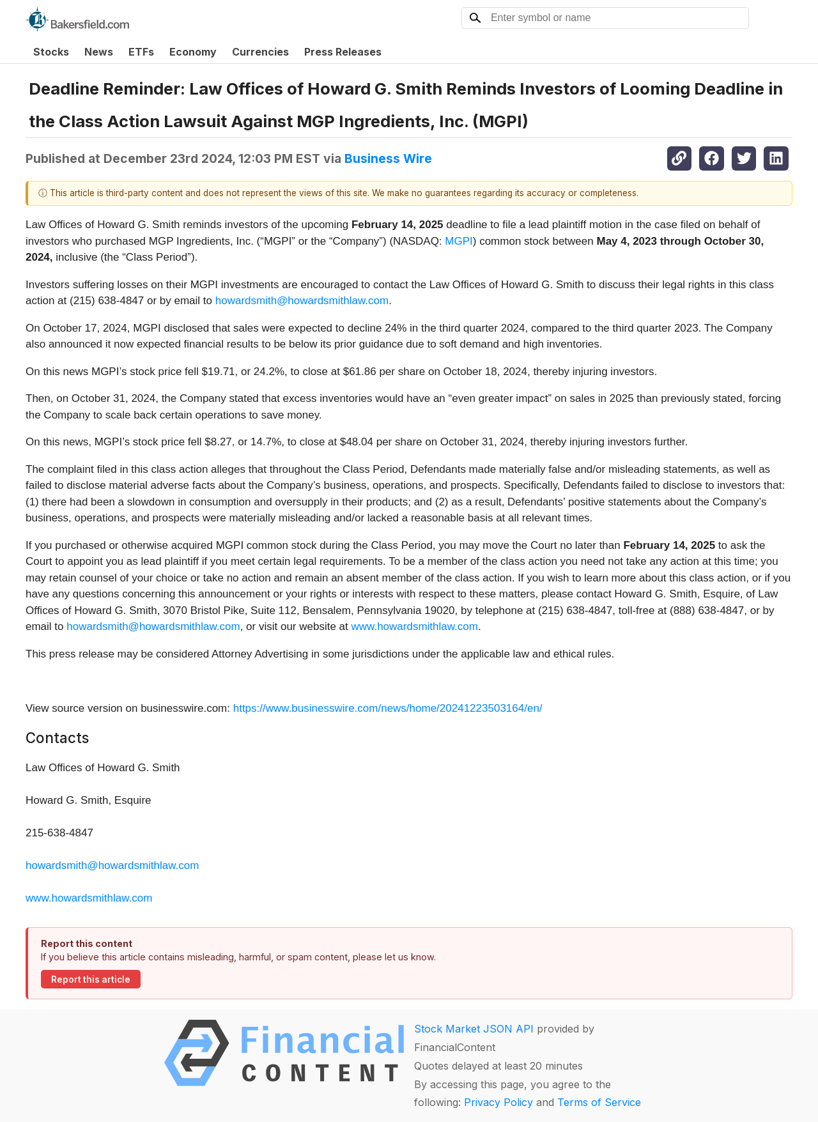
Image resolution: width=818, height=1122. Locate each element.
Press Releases (343, 51)
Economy (193, 51)
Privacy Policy (498, 1102)
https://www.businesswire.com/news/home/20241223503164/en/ (388, 708)
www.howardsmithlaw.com (414, 626)
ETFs (141, 51)
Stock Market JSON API (474, 1028)
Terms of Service (599, 1102)
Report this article (90, 979)
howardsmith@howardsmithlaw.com (302, 301)
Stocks (51, 51)
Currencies (260, 51)
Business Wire (388, 158)
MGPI (458, 241)
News (98, 51)
